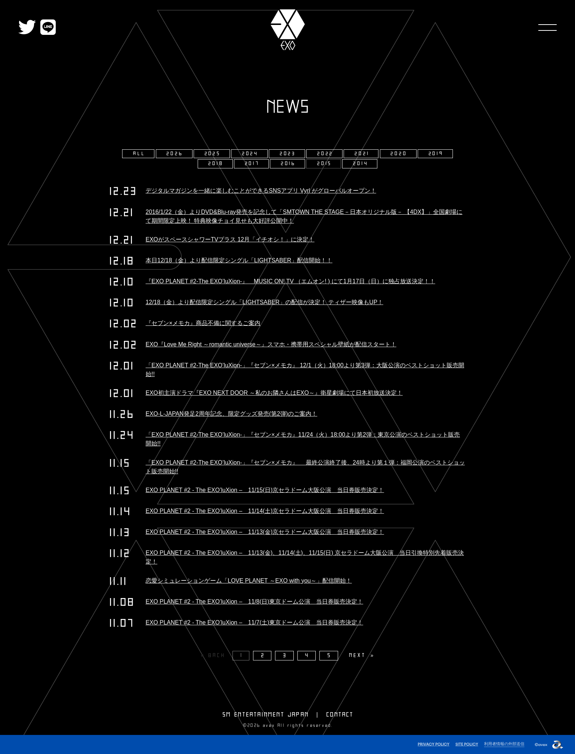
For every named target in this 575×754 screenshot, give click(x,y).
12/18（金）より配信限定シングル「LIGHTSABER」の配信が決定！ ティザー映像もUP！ (264, 302)
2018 (215, 163)
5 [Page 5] (329, 655)
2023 (288, 153)
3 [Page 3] (285, 655)
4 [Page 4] (307, 655)
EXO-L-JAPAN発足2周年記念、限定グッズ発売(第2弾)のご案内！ (231, 414)
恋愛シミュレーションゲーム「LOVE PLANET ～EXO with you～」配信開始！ (249, 581)
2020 (399, 153)
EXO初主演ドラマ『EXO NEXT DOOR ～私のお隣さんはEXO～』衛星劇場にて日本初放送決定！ (274, 393)
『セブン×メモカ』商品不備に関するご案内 (203, 323)
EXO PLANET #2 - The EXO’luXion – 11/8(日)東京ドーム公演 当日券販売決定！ (254, 601)
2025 (213, 153)
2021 (362, 153)
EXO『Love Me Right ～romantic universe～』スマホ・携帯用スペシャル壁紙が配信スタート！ (271, 344)
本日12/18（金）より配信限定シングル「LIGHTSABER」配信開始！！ (239, 260)
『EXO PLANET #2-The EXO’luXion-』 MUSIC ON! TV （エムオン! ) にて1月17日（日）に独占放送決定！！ (290, 281)
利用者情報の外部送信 (504, 744)
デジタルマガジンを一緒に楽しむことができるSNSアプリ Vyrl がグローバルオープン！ (261, 190)
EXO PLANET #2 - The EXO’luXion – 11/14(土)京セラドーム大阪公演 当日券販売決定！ (265, 511)
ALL (139, 153)
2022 (325, 153)
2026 (174, 153)
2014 (360, 163)
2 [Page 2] (263, 655)
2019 (436, 153)
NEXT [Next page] (357, 655)
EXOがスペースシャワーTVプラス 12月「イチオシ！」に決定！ (230, 239)
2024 (250, 153)
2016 (288, 163)
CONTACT (340, 714)
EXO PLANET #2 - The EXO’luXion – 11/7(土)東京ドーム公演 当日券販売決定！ (254, 622)
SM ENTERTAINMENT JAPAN (266, 714)
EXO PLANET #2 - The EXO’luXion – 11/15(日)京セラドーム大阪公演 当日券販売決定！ (265, 490)
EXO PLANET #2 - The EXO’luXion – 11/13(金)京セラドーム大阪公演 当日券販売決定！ (265, 532)
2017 (252, 163)
